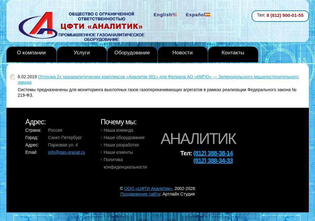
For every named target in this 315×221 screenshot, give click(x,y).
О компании (31, 53)
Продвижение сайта (140, 194)
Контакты (233, 53)
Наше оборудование (124, 137)
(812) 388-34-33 (213, 160)
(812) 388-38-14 (213, 153)
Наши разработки (121, 144)
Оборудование (132, 53)
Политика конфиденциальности (125, 163)
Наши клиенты (118, 152)
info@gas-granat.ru (66, 152)
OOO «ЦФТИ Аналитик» (148, 188)
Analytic (84, 27)
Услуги (82, 53)
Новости (182, 53)
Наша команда (118, 130)
